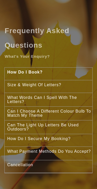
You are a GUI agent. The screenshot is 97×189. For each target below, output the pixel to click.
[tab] (48, 74)
